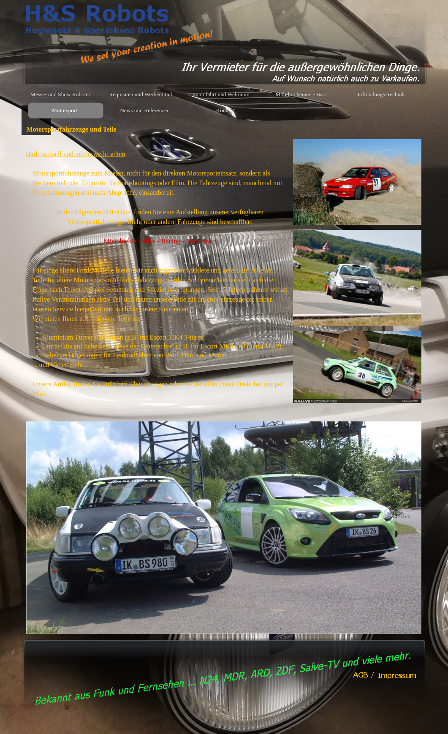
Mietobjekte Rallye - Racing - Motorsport (159, 241)
